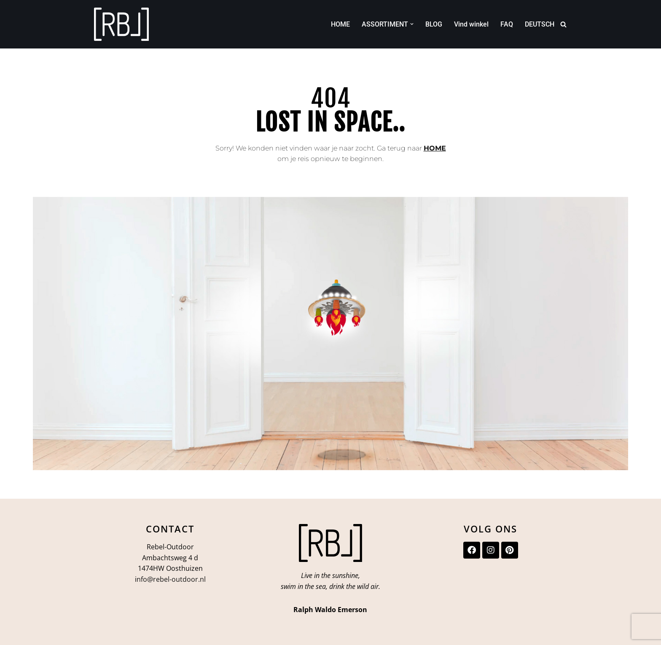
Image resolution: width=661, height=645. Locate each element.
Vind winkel (471, 24)
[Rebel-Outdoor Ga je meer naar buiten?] (121, 24)
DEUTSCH (539, 24)
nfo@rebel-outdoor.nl (171, 579)
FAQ (506, 24)
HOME (340, 24)
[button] (412, 24)
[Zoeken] (563, 24)
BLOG (433, 24)
